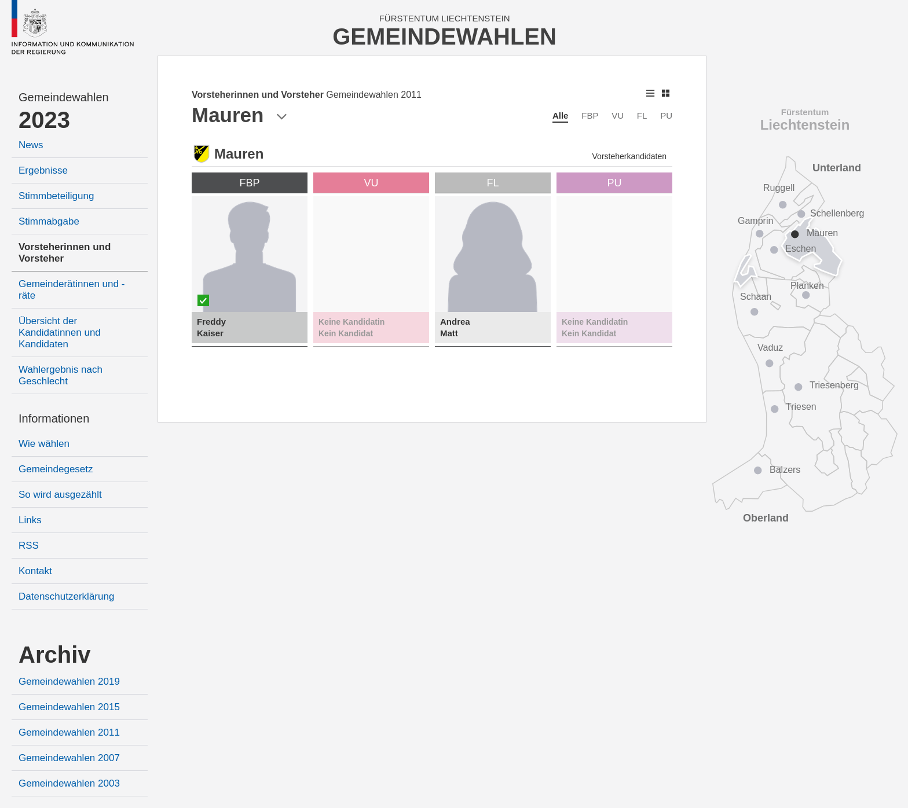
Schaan (755, 297)
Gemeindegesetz (56, 469)
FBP (589, 115)
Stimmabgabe (49, 221)
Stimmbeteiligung (56, 195)
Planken (807, 286)
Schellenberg (837, 213)
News (31, 144)
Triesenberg (834, 385)
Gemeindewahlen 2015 (69, 707)
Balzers (785, 470)
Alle (560, 115)
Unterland (836, 168)
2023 (44, 120)
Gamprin (755, 221)
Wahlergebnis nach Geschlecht (60, 375)
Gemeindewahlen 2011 (69, 732)
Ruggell (778, 188)
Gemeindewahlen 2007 (69, 757)
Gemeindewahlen (64, 97)
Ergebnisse (43, 170)
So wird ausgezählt (60, 494)
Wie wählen (44, 443)
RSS (29, 545)
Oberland (766, 518)
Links (30, 520)
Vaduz (770, 347)
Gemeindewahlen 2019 (69, 681)
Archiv (55, 654)
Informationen (54, 418)
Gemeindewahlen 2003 (69, 783)
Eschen (800, 249)
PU (666, 115)
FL (642, 115)
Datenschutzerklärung (66, 596)
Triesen (801, 407)
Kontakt (35, 570)
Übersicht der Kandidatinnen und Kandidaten (60, 332)
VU (618, 115)
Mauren (822, 233)
